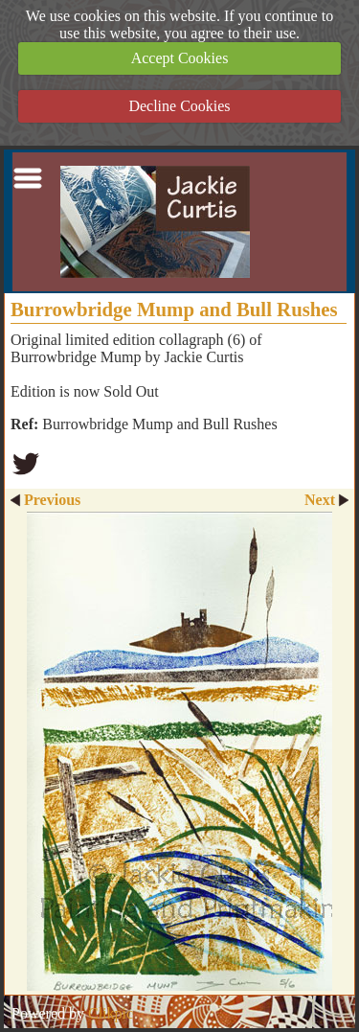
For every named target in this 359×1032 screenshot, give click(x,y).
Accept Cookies (180, 58)
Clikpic (110, 1013)
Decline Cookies (179, 106)
